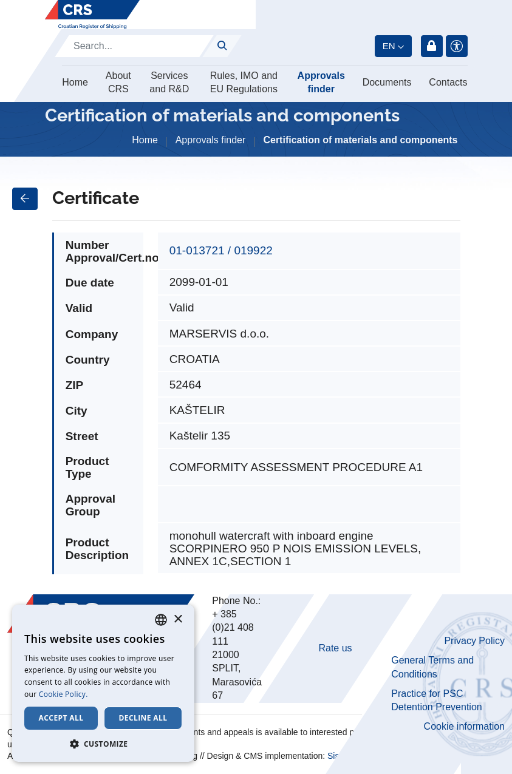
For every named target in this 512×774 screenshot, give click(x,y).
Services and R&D (169, 82)
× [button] (177, 619)
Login (432, 46)
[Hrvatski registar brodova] (92, 14)
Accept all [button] (61, 718)
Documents (387, 82)
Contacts (448, 82)
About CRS (118, 82)
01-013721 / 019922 (221, 250)
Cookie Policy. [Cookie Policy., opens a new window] (63, 694)
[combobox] (161, 620)
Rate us (335, 648)
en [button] (389, 46)
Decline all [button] (143, 718)
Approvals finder (321, 82)
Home (75, 82)
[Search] (134, 46)
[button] (103, 744)
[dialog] (103, 683)
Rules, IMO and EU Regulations (244, 82)
